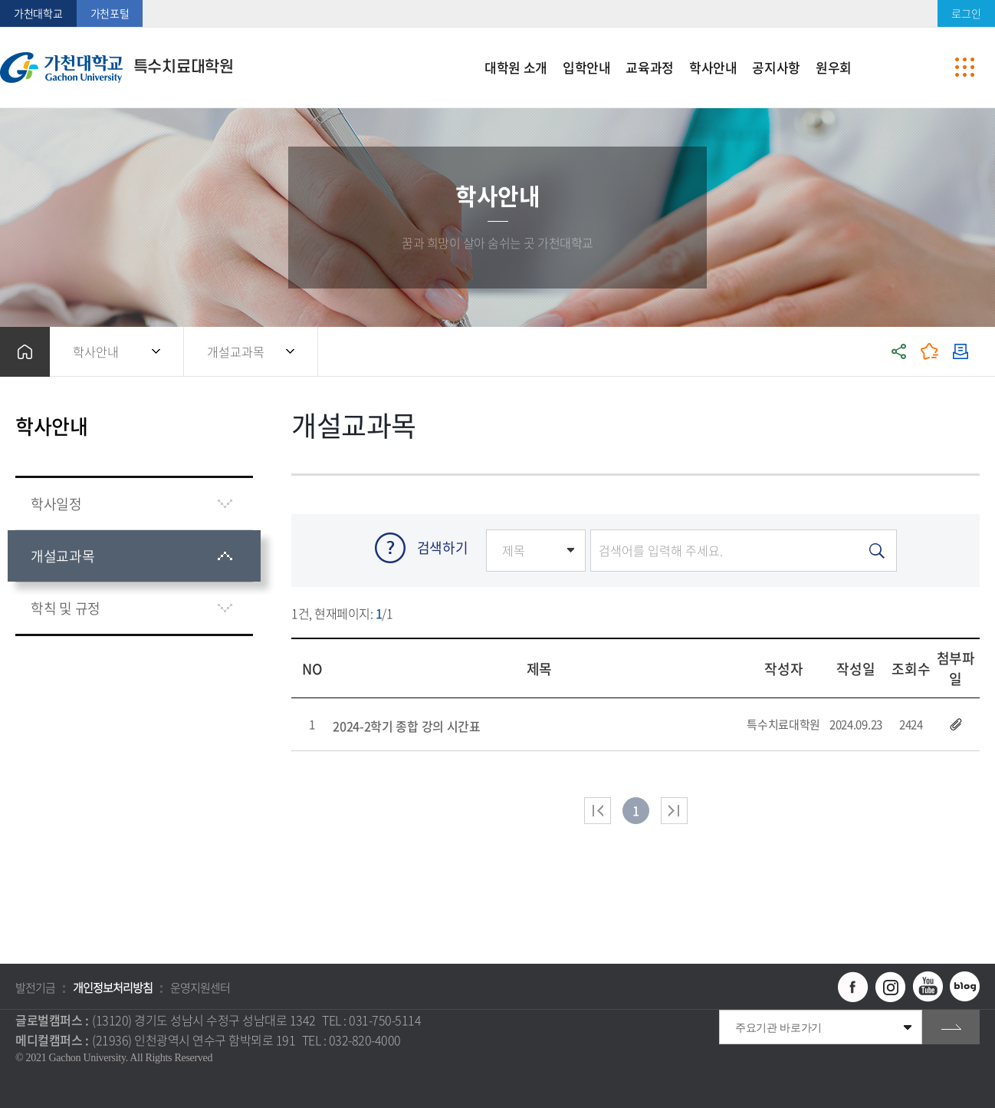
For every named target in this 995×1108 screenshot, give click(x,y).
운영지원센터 (200, 987)
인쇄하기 (960, 352)
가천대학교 (38, 13)
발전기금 (35, 987)
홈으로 (25, 352)
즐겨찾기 (930, 352)
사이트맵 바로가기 (964, 67)
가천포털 (110, 13)
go (951, 1027)
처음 (597, 810)
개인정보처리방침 (113, 987)
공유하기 (899, 352)
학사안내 (96, 351)
